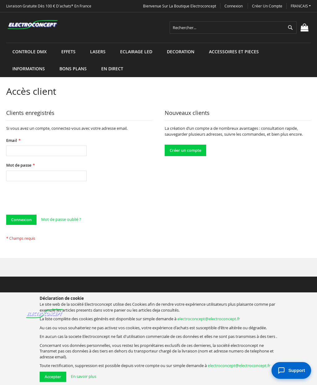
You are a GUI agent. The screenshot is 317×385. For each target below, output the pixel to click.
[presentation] (53, 199)
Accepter (53, 376)
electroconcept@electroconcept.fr (208, 319)
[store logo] (32, 25)
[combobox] (233, 27)
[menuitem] (29, 51)
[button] (301, 6)
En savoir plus (83, 376)
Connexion (233, 5)
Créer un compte (267, 5)
